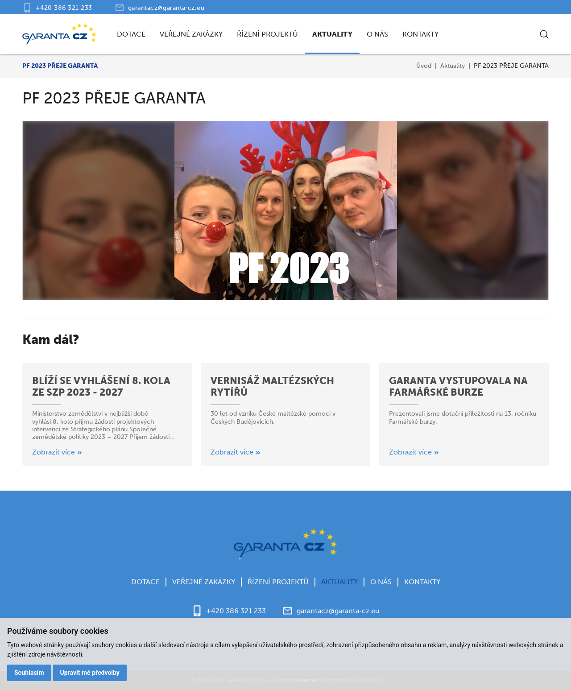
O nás (377, 34)
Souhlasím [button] (29, 672)
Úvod (423, 66)
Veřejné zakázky (191, 34)
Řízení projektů (267, 34)
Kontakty (420, 34)
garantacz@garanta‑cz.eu (166, 8)
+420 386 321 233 (64, 8)
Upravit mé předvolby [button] (90, 672)
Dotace (131, 34)
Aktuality (332, 34)
